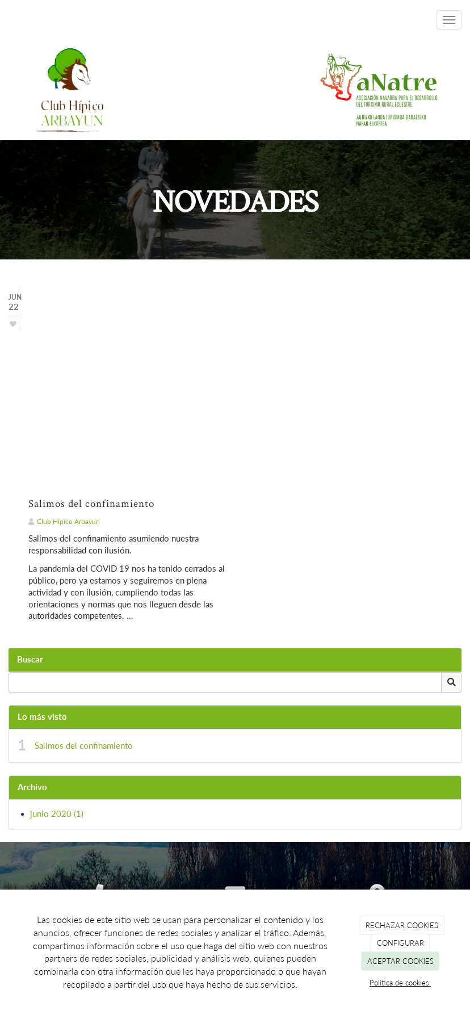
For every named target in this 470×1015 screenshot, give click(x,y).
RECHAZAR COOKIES (402, 925)
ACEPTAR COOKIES (400, 961)
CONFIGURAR (400, 942)
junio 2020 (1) (56, 814)
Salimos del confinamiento (84, 745)
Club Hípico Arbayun (68, 521)
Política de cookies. (400, 982)
